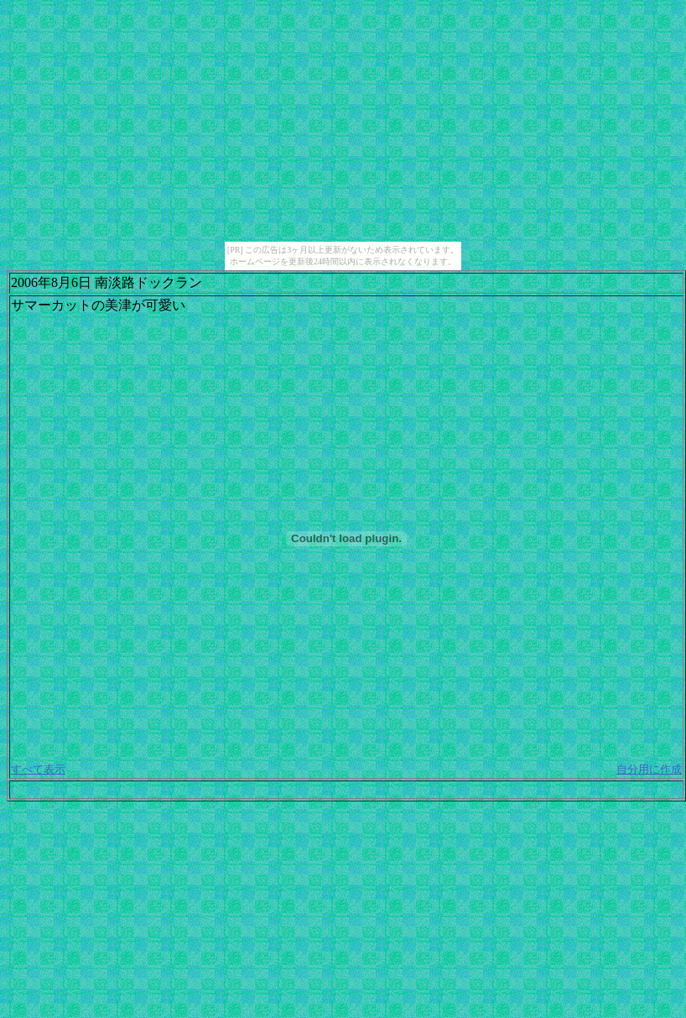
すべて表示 (38, 769)
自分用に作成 (649, 769)
